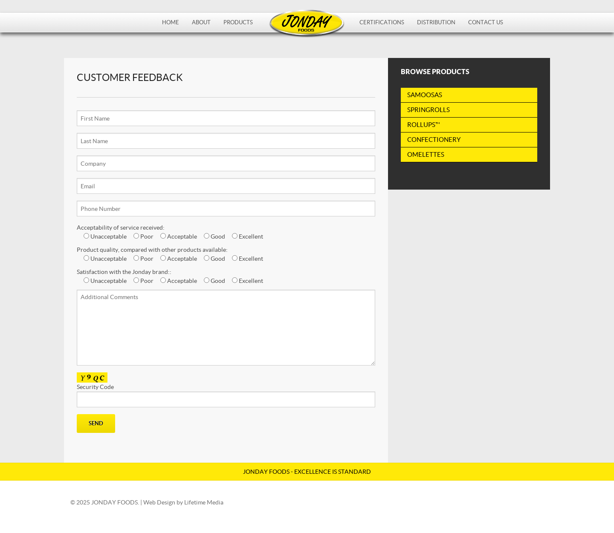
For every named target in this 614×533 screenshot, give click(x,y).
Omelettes (425, 154)
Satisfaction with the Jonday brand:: (124, 271)
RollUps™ (423, 124)
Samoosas (424, 94)
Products (238, 22)
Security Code (226, 395)
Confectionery (433, 139)
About (201, 22)
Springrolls (428, 109)
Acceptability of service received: (121, 227)
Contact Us (485, 22)
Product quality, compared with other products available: (152, 249)
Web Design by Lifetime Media (183, 502)
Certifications (381, 22)
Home (170, 22)
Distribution (436, 22)
